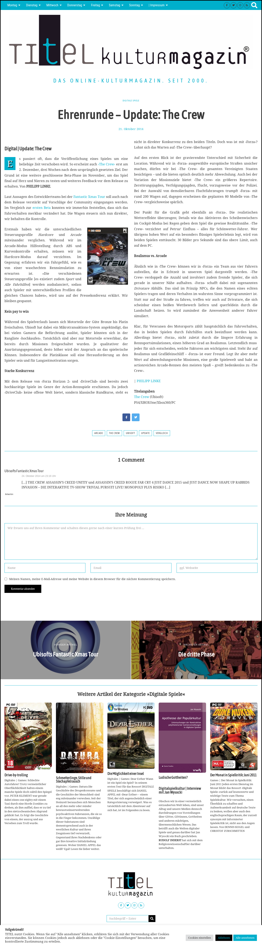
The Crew (141, 397)
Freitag (95, 5)
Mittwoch (52, 5)
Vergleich (162, 433)
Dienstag (31, 5)
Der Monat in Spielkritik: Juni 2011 (233, 775)
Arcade (98, 433)
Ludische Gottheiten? (173, 778)
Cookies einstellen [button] (199, 937)
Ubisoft (130, 433)
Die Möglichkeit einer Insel (125, 774)
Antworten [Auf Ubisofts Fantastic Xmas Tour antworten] (10, 494)
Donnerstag (74, 5)
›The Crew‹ (106, 164)
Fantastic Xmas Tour (89, 196)
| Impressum (157, 5)
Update (145, 433)
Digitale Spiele (131, 100)
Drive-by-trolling (16, 775)
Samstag (114, 5)
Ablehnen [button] (224, 937)
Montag (12, 5)
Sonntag (134, 5)
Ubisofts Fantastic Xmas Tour (24, 471)
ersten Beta (42, 207)
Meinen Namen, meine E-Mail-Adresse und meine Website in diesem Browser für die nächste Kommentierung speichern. (92, 579)
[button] (151, 918)
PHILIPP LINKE (149, 381)
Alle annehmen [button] (245, 937)
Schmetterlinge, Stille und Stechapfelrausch (73, 780)
